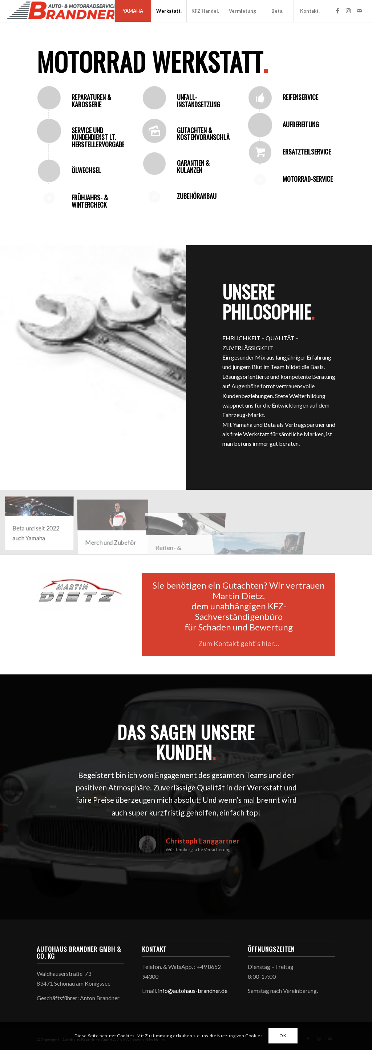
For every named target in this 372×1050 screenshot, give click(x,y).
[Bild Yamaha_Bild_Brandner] (42, 525)
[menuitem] (132, 11)
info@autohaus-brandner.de (192, 990)
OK (282, 1035)
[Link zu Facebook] (337, 10)
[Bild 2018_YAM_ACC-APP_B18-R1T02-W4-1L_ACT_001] (115, 525)
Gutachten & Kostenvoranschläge (206, 133)
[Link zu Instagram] (348, 10)
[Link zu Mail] (359, 10)
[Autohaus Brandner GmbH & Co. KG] (61, 11)
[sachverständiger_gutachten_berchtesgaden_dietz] (80, 592)
